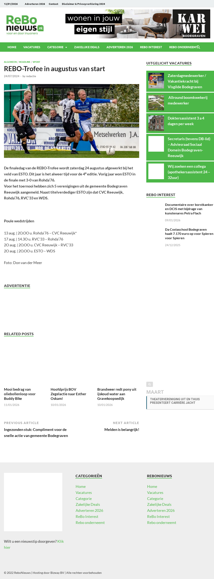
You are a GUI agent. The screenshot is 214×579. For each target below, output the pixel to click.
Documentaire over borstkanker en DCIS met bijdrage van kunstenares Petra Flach (189, 209)
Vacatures (31, 47)
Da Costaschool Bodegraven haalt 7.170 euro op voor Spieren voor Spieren (189, 233)
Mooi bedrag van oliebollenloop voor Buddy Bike (20, 394)
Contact (53, 3)
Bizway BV (57, 572)
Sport (36, 61)
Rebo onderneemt (183, 47)
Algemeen (10, 61)
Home (12, 47)
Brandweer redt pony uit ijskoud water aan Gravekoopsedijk (116, 394)
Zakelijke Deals (86, 47)
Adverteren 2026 (35, 3)
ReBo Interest (151, 47)
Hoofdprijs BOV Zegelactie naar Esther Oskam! (68, 394)
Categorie (55, 47)
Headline (24, 61)
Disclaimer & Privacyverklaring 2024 (83, 3)
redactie (31, 76)
